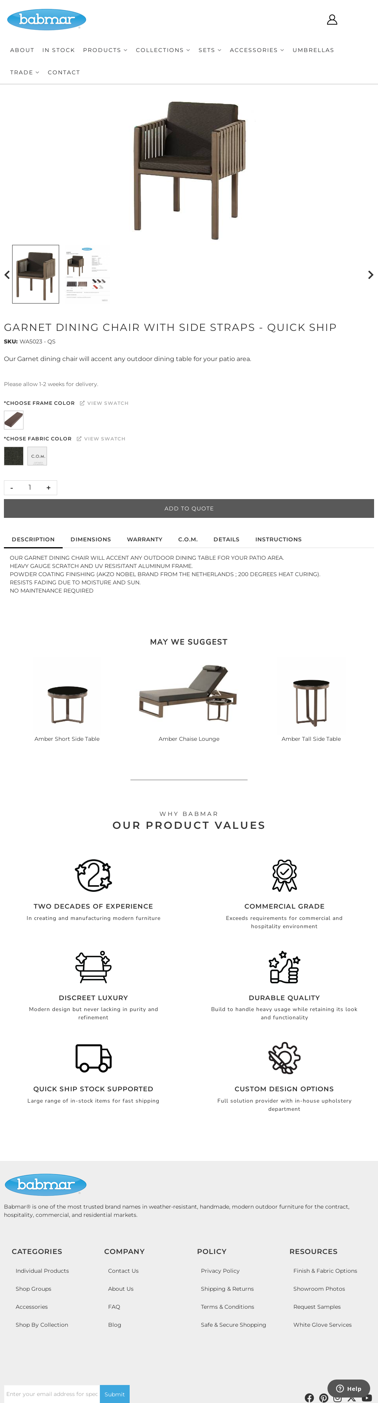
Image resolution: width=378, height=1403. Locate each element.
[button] (105, 50)
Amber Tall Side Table (311, 738)
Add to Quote (189, 508)
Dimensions (91, 539)
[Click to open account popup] (332, 19)
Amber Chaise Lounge (189, 738)
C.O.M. (188, 539)
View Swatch (104, 403)
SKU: (11, 341)
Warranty (145, 539)
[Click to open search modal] (308, 19)
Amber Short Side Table (66, 738)
